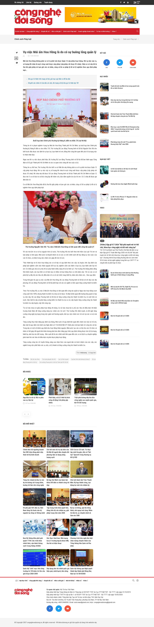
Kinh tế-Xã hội (70, 580)
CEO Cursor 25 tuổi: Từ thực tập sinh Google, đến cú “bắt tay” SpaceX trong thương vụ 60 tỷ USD (80, 453)
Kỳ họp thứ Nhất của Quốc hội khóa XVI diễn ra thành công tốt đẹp (58, 482)
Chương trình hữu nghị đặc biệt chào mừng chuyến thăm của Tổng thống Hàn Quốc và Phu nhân (81, 542)
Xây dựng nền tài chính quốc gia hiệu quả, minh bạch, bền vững (58, 570)
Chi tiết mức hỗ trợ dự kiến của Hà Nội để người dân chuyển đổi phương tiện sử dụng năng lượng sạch (58, 453)
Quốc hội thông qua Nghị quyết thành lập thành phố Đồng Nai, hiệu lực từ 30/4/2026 (81, 571)
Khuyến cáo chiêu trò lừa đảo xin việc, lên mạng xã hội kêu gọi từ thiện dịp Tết (53, 83)
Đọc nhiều (104, 77)
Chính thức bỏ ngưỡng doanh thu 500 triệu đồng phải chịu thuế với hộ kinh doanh (33, 452)
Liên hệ (28, 2)
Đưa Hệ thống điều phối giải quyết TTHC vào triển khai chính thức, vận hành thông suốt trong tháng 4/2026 (33, 542)
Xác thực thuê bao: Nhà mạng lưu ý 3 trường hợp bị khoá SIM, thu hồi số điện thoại (58, 540)
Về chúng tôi (19, 2)
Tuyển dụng (48, 2)
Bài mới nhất (28, 424)
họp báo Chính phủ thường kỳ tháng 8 (80, 359)
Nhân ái (78, 580)
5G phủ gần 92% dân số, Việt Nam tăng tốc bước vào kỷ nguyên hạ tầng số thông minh (34, 510)
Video (113, 31)
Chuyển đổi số (45, 31)
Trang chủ (116, 39)
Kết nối (103, 53)
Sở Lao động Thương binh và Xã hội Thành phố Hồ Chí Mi (54, 362)
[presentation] (25, 414)
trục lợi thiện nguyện (63, 359)
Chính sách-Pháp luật (69, 31)
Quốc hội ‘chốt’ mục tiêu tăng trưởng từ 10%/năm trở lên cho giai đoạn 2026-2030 (34, 571)
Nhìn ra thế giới (56, 31)
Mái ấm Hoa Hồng (35, 359)
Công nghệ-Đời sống (33, 31)
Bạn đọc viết (105, 159)
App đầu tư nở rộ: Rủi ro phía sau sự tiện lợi (33, 399)
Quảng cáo (38, 2)
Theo (86, 353)
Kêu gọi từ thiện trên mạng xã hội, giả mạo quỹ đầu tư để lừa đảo (49, 79)
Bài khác (27, 372)
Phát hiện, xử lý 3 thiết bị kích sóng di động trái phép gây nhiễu (59, 400)
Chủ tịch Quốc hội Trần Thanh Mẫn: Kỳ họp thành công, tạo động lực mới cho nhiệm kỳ (81, 482)
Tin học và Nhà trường (102, 31)
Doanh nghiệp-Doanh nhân (86, 31)
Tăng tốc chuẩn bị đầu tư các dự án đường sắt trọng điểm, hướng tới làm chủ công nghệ (33, 482)
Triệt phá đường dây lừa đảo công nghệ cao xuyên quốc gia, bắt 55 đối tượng (85, 400)
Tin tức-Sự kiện (19, 31)
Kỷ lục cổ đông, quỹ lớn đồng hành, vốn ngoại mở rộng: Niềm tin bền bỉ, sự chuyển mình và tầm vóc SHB (81, 512)
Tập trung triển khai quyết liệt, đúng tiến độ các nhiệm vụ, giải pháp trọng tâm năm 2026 (58, 510)
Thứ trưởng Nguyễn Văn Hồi (49, 359)
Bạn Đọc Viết (23, 580)
